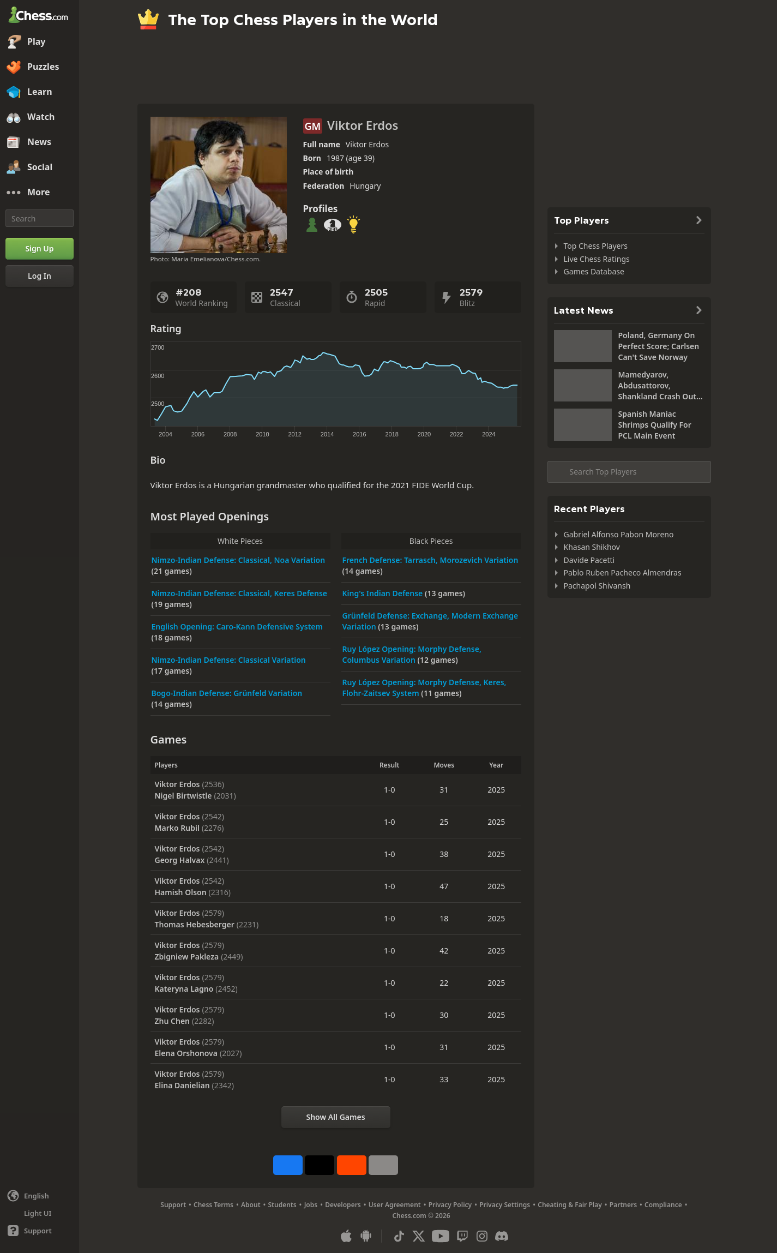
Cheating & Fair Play (570, 1204)
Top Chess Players (596, 246)
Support (173, 1204)
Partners (623, 1204)
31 (443, 789)
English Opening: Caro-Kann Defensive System (237, 626)
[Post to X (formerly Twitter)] (319, 1165)
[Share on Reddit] (351, 1165)
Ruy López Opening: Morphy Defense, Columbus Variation (411, 654)
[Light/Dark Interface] (39, 1213)
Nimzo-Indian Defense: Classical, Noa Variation (239, 560)
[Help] (39, 1230)
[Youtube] (440, 1236)
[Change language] (39, 1195)
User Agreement (395, 1204)
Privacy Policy (450, 1204)
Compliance (663, 1204)
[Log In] (39, 276)
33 (443, 1079)
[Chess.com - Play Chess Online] (39, 15)
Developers (343, 1204)
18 (443, 918)
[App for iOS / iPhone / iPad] (346, 1236)
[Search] (39, 218)
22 (443, 983)
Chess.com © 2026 (421, 1215)
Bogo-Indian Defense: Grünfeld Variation (227, 693)
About (251, 1204)
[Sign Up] (39, 249)
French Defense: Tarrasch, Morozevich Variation (430, 560)
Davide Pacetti (589, 560)
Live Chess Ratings (597, 259)
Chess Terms (213, 1204)
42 (443, 950)
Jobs (311, 1204)
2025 (496, 789)
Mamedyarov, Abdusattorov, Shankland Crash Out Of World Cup (657, 385)
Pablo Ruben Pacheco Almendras (623, 572)
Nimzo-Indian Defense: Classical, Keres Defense (240, 593)
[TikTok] (399, 1236)
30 (443, 1015)
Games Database (594, 271)
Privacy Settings (504, 1204)
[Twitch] (462, 1236)
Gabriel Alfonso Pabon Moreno (619, 534)
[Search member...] (629, 472)
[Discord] (501, 1236)
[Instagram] (482, 1236)
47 (443, 886)
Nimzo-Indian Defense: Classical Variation (229, 660)
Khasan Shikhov (592, 547)
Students (282, 1204)
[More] (39, 192)
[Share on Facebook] (288, 1165)
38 (443, 854)
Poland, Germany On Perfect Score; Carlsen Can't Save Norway (659, 346)
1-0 (389, 789)
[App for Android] (365, 1236)
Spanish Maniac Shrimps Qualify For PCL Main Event (654, 425)
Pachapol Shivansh (597, 585)
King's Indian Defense (383, 593)
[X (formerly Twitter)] (418, 1236)
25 (443, 822)
